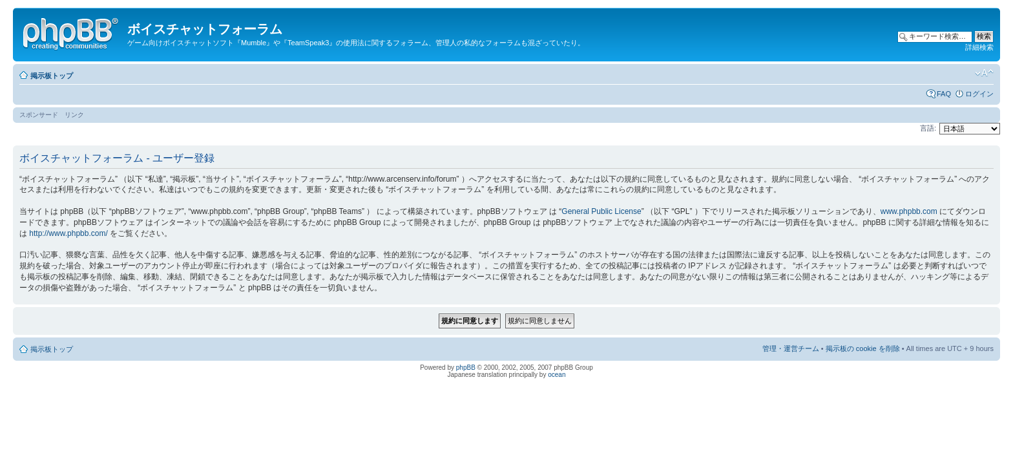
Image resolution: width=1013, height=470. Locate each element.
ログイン (979, 94)
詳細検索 (979, 47)
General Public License (601, 211)
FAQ (944, 94)
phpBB (465, 367)
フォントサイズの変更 (984, 73)
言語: (928, 128)
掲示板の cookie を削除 (863, 348)
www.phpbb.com (909, 211)
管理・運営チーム (790, 348)
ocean (556, 374)
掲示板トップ (51, 76)
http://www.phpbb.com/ (68, 233)
